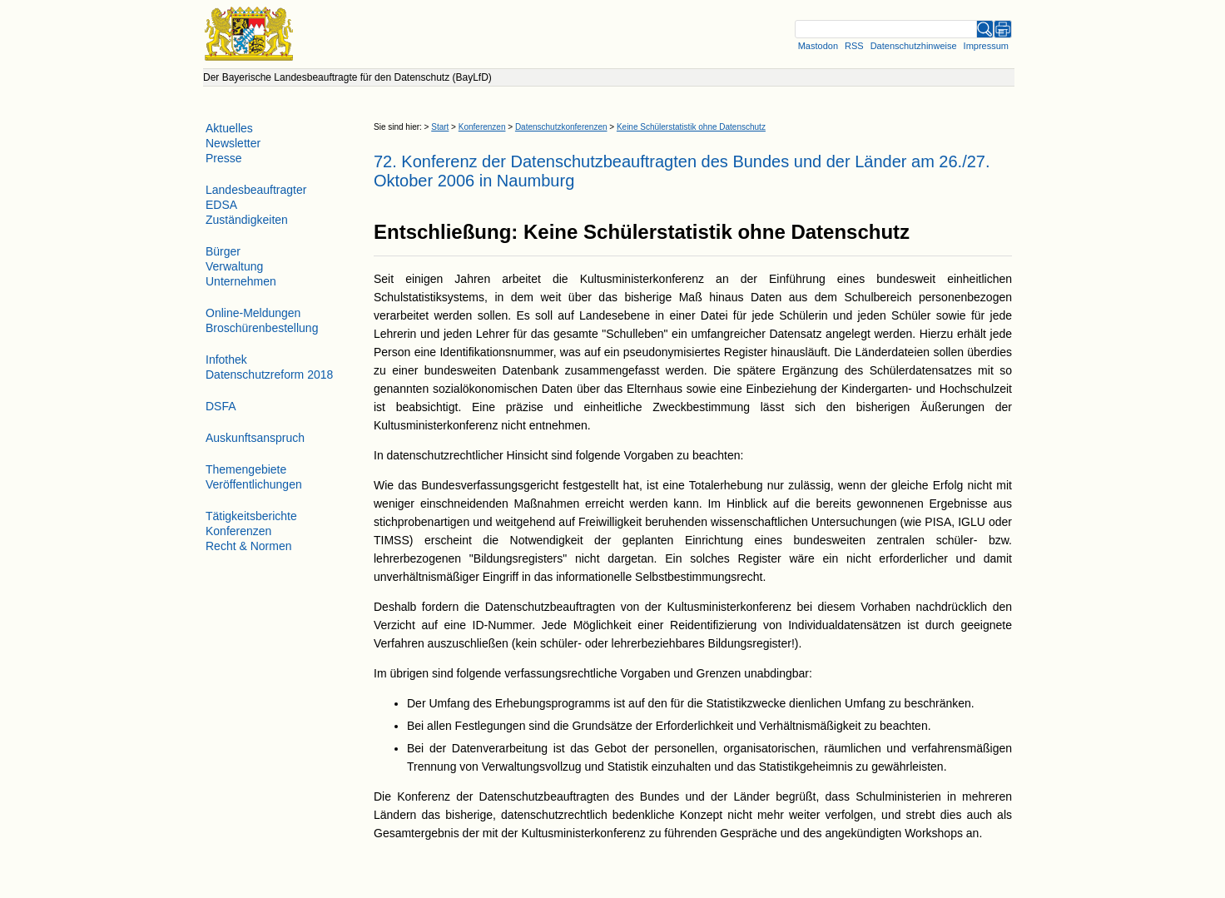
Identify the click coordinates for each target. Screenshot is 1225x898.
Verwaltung (234, 266)
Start (440, 126)
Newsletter (233, 143)
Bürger (223, 251)
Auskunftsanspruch (255, 437)
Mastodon (818, 46)
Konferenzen (482, 126)
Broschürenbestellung (262, 328)
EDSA (221, 204)
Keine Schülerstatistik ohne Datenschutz (691, 126)
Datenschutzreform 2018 (269, 374)
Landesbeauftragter (256, 189)
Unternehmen (241, 281)
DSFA (221, 406)
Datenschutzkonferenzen (561, 126)
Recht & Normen (248, 546)
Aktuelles (229, 128)
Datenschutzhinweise (913, 46)
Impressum (986, 46)
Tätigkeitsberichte (251, 516)
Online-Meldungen (253, 313)
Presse (224, 158)
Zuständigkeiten (247, 219)
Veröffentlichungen (254, 484)
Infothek (226, 359)
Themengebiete (246, 469)
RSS (854, 46)
